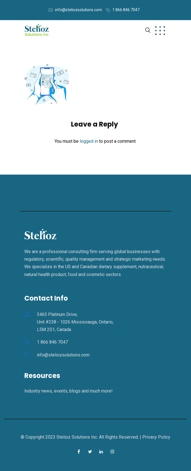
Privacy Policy (156, 437)
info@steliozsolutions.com (78, 10)
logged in (89, 141)
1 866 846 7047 (126, 10)
